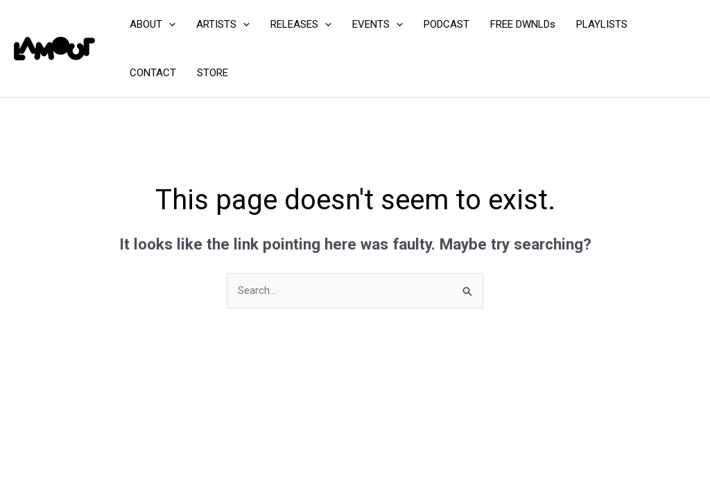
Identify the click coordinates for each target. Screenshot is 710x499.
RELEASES (300, 24)
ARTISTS (223, 24)
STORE (212, 73)
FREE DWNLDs (522, 24)
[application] (168, 24)
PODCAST (446, 24)
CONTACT (153, 73)
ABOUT (152, 24)
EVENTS (377, 24)
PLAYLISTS (601, 24)
